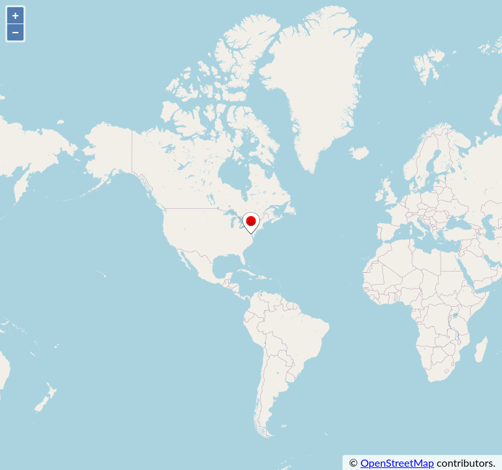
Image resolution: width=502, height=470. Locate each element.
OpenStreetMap (397, 462)
